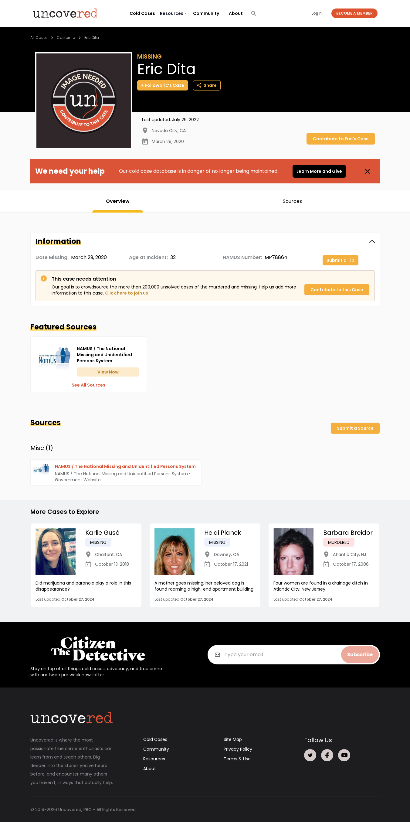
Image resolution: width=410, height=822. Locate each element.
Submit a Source (355, 428)
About (236, 13)
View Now (108, 372)
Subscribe (360, 654)
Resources (154, 758)
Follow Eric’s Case (162, 85)
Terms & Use (237, 758)
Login (316, 13)
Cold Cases (142, 13)
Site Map (233, 739)
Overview (118, 201)
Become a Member (354, 13)
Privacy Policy (238, 749)
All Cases (39, 37)
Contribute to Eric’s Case (341, 139)
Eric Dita (91, 37)
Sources (292, 201)
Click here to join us (126, 293)
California (66, 37)
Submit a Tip (340, 260)
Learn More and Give (319, 171)
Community (206, 13)
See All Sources (88, 385)
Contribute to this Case (336, 290)
